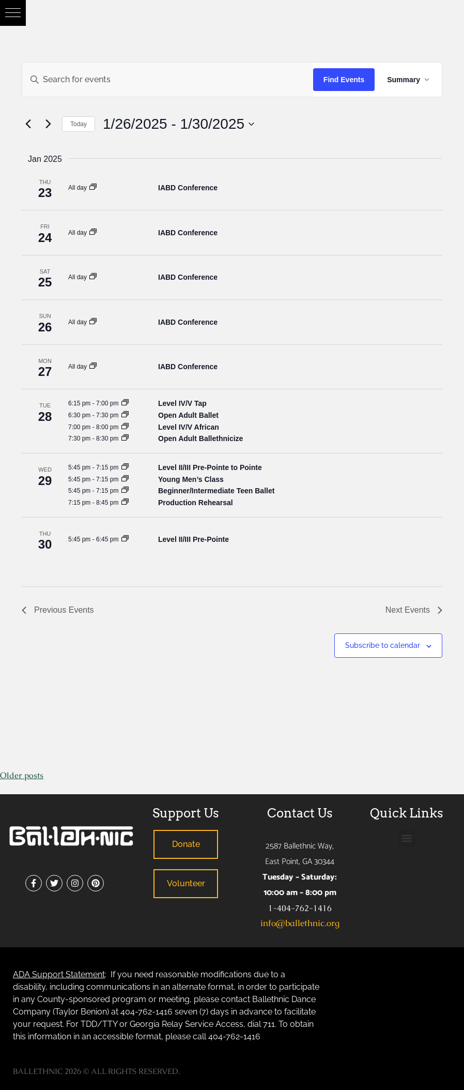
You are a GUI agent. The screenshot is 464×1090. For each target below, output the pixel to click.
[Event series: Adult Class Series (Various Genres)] (125, 415)
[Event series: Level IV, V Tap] (125, 403)
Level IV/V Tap (182, 403)
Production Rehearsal (195, 502)
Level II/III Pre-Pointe (193, 539)
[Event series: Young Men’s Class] (125, 479)
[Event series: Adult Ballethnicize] (125, 438)
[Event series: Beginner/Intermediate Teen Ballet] (125, 490)
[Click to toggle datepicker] (178, 124)
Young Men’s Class (191, 479)
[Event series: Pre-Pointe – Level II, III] (125, 539)
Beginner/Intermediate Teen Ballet (216, 491)
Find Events (343, 79)
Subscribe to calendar (382, 645)
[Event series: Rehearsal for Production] (125, 502)
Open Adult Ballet (188, 415)
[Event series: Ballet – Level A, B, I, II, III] (125, 467)
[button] (13, 13)
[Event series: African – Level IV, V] (125, 427)
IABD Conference (188, 188)
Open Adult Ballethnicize (200, 438)
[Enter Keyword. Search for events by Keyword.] (167, 80)
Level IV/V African (188, 427)
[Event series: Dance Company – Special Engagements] (93, 187)
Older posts (21, 775)
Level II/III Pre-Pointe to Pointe (210, 467)
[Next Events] (48, 124)
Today (78, 124)
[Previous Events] (28, 124)
